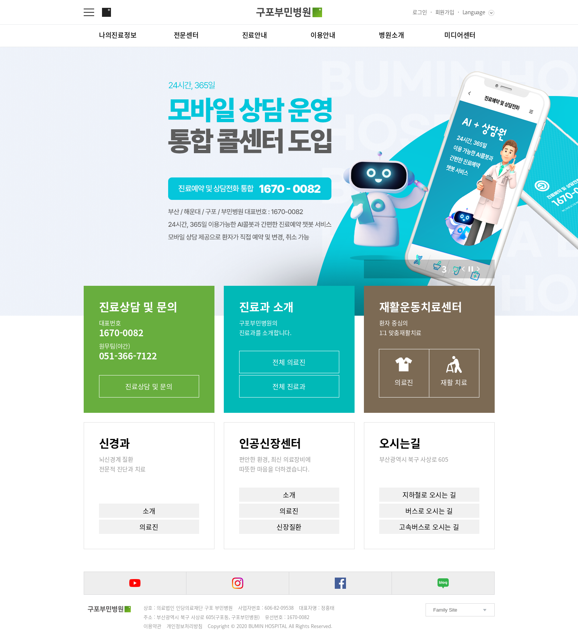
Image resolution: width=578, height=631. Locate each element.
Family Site (445, 610)
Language (474, 12)
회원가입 (444, 12)
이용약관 (152, 626)
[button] (463, 269)
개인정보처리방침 (185, 626)
